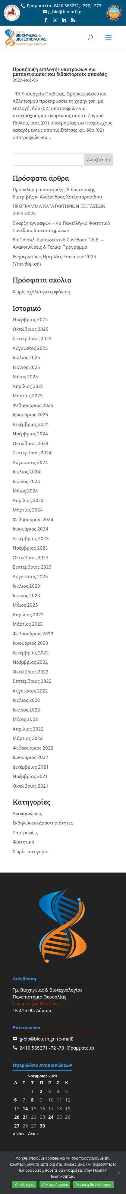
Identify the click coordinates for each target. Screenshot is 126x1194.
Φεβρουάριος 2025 (33, 405)
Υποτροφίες (25, 832)
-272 (85, 5)
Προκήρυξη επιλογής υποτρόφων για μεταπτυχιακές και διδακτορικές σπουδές (60, 71)
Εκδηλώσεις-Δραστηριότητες (43, 823)
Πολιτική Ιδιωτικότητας (93, 1185)
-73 (60, 1048)
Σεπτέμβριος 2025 (32, 338)
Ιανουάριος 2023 (30, 643)
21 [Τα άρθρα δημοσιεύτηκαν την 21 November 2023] (25, 1117)
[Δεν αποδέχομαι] (118, 1173)
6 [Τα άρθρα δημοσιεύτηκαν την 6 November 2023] (15, 1100)
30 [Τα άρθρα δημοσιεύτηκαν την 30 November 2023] (42, 1126)
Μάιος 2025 (25, 376)
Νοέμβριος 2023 (30, 548)
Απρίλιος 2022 (28, 729)
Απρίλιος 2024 (28, 500)
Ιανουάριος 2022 (30, 757)
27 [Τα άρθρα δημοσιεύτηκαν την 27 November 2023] (17, 1126)
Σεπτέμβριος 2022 (32, 681)
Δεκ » (33, 1133)
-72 (52, 1048)
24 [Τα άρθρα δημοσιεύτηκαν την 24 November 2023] (51, 1117)
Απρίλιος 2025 (28, 386)
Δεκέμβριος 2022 (31, 653)
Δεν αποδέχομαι (55, 1185)
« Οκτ (18, 1133)
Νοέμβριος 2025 (30, 319)
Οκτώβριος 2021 (31, 786)
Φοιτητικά (23, 842)
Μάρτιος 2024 (28, 510)
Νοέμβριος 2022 (30, 662)
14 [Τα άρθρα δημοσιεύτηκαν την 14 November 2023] (25, 1108)
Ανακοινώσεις (27, 813)
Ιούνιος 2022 (26, 710)
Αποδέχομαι (24, 1185)
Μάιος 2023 (25, 605)
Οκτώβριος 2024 (31, 443)
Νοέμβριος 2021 (30, 776)
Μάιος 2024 (25, 491)
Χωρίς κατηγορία (31, 851)
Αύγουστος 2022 (30, 691)
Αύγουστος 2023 (30, 576)
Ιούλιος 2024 (26, 472)
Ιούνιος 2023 (26, 595)
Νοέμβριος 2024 (30, 434)
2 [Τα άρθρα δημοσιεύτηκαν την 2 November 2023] (41, 1091)
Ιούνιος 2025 (26, 367)
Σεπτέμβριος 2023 (32, 567)
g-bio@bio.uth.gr (37, 1039)
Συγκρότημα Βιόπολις (36, 1003)
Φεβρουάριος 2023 (33, 634)
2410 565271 (66, 5)
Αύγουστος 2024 (30, 462)
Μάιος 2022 (25, 719)
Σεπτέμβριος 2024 (32, 453)
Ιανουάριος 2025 (30, 414)
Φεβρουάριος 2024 (33, 519)
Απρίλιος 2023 (28, 615)
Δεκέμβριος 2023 (31, 538)
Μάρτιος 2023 (28, 624)
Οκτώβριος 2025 (31, 329)
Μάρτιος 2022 (28, 738)
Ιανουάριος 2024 (30, 529)
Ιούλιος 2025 (26, 357)
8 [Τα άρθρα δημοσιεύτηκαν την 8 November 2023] (32, 1100)
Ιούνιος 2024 (26, 481)
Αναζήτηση (98, 160)
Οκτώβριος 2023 (31, 557)
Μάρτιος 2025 (28, 395)
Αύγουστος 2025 (30, 348)
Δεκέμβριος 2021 (31, 767)
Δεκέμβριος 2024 (31, 424)
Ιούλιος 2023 (26, 586)
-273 (97, 5)
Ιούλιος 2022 (26, 700)
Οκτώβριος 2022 (31, 672)
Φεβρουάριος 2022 (33, 748)
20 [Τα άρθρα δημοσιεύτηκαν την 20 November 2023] (17, 1117)
